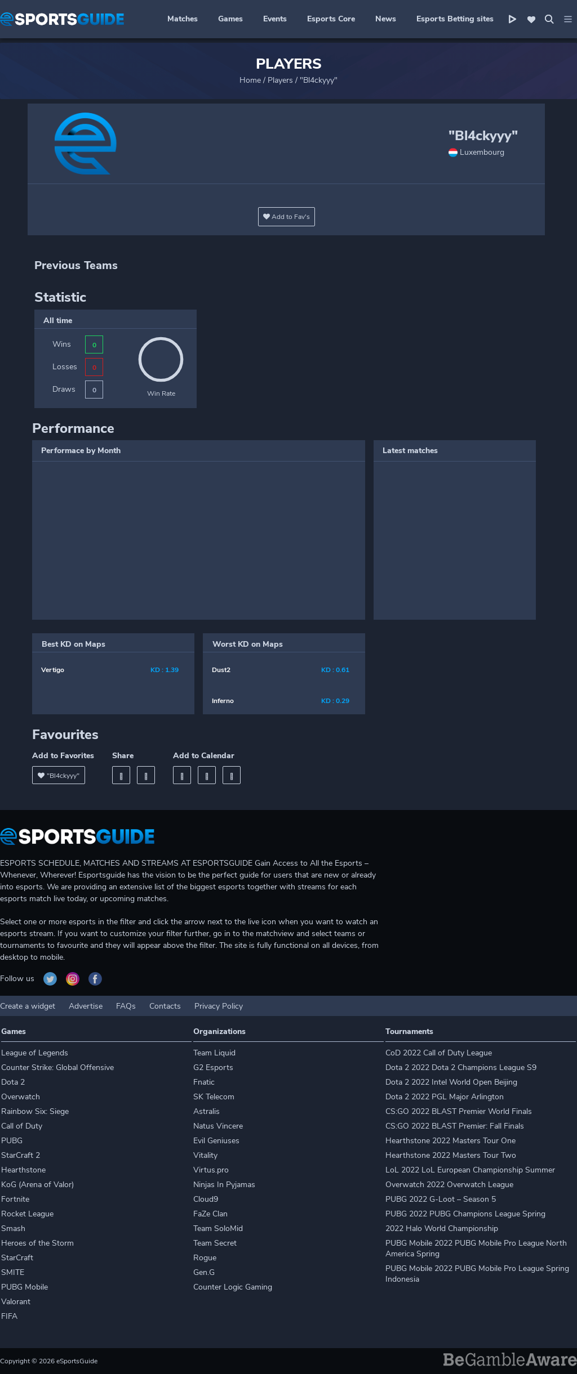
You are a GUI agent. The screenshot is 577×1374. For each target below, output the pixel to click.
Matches (182, 19)
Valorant (15, 1301)
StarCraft (17, 1257)
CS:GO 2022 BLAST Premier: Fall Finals (454, 1126)
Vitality (205, 1155)
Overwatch (20, 1096)
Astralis (206, 1111)
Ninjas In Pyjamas (224, 1184)
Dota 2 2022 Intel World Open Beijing (451, 1082)
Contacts (165, 1006)
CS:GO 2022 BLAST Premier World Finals (458, 1111)
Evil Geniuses (216, 1140)
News (385, 19)
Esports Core (331, 19)
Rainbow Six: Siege (35, 1111)
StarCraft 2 (20, 1155)
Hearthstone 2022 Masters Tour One (450, 1140)
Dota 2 (13, 1082)
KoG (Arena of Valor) (37, 1184)
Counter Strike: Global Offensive (57, 1067)
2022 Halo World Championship (441, 1228)
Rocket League (27, 1214)
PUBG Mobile (24, 1287)
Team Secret (215, 1243)
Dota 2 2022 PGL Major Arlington (444, 1096)
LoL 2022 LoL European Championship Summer (470, 1170)
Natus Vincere (218, 1126)
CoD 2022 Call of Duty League (438, 1053)
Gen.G (204, 1272)
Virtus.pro (211, 1170)
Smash (13, 1228)
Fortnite (15, 1199)
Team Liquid (214, 1053)
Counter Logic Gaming (232, 1287)
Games (230, 19)
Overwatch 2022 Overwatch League (449, 1184)
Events (275, 19)
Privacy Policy (218, 1006)
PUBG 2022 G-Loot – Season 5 (440, 1199)
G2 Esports (213, 1067)
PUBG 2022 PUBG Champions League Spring (465, 1214)
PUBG (12, 1140)
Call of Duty (21, 1126)
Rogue (204, 1257)
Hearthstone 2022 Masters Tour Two (450, 1155)
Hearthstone (23, 1170)
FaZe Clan (210, 1214)
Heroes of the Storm (37, 1243)
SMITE (12, 1272)
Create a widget (27, 1006)
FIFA (9, 1316)
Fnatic (204, 1082)
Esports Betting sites (455, 19)
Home (250, 80)
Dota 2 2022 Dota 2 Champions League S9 (460, 1067)
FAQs (126, 1006)
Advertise (86, 1006)
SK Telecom (213, 1096)
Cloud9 (205, 1199)
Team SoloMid (218, 1228)
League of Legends (34, 1053)
